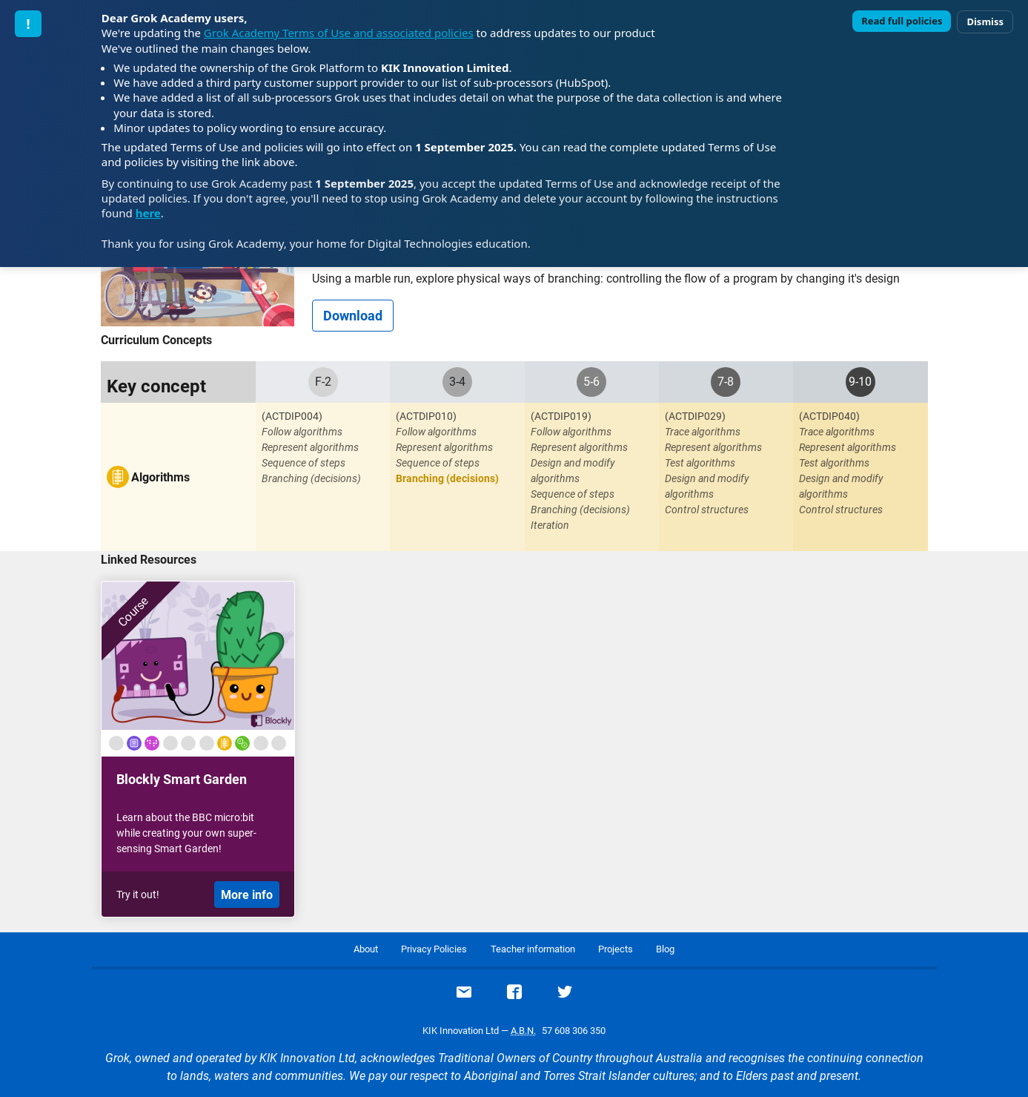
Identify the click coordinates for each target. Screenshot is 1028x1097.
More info (247, 895)
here (148, 212)
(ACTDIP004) (292, 416)
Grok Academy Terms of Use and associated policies (339, 32)
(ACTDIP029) (695, 416)
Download (352, 315)
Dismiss (985, 21)
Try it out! (137, 894)
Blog (665, 949)
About (366, 949)
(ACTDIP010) (426, 416)
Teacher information (533, 949)
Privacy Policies (434, 949)
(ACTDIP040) (829, 416)
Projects (615, 949)
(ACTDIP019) (561, 416)
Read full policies (901, 20)
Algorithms (160, 477)
